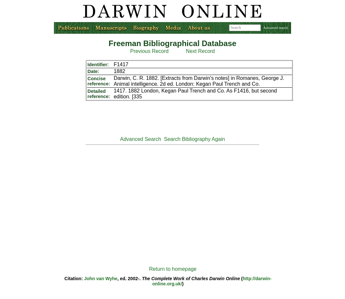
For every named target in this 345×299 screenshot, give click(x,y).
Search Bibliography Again (194, 139)
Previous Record (149, 51)
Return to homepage (173, 269)
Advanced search (275, 28)
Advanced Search (140, 139)
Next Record (200, 51)
